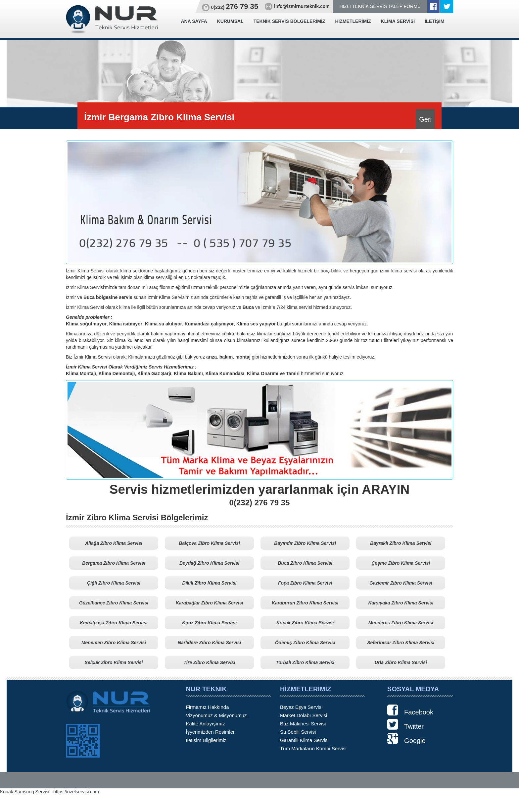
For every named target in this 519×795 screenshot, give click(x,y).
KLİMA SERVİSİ (398, 21)
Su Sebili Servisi (298, 732)
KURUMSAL (230, 21)
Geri (425, 119)
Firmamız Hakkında (207, 707)
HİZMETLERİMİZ (353, 21)
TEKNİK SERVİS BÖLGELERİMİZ (289, 21)
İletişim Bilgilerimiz (206, 740)
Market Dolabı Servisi (303, 715)
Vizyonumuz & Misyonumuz (216, 715)
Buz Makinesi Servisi (303, 723)
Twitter (405, 724)
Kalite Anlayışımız (205, 723)
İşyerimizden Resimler (210, 732)
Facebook (410, 710)
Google (406, 738)
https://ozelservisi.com (76, 791)
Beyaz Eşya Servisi (301, 707)
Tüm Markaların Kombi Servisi (313, 748)
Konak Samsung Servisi (24, 791)
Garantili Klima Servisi (304, 740)
